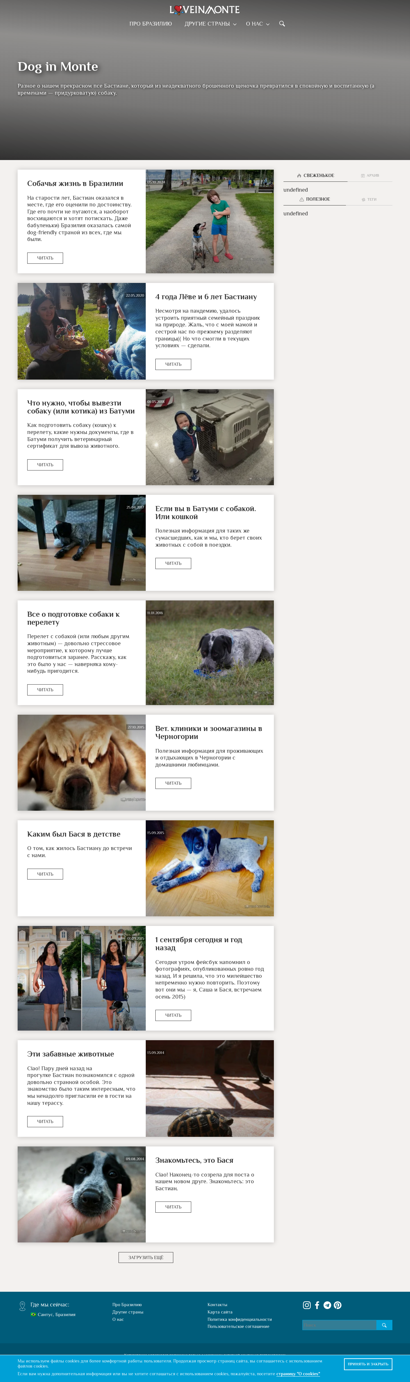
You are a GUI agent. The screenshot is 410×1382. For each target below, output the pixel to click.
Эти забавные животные (70, 1046)
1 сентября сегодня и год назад (209, 940)
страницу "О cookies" (298, 1373)
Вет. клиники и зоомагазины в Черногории (208, 732)
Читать (45, 258)
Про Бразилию (152, 23)
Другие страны (209, 23)
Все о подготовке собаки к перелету (73, 618)
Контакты (217, 1296)
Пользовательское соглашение (238, 1318)
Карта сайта (220, 1303)
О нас (254, 23)
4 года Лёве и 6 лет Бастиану (206, 297)
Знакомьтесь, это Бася (194, 1152)
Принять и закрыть (368, 1364)
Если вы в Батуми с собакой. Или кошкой (205, 512)
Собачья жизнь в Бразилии (75, 183)
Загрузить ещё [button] (145, 1249)
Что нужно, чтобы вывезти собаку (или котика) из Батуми (81, 407)
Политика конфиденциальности (240, 1311)
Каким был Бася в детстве (73, 834)
